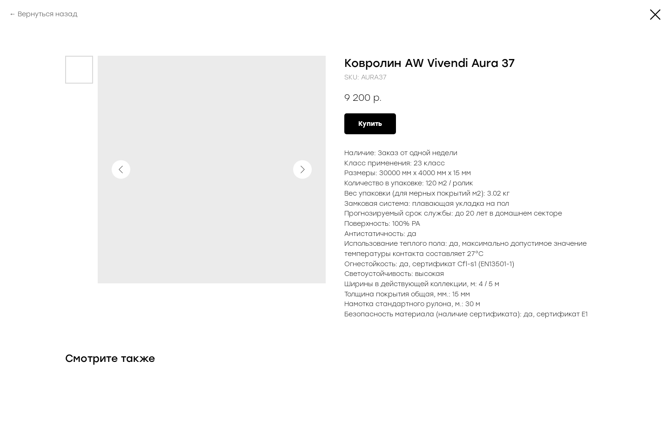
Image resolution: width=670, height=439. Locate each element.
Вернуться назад (47, 14)
